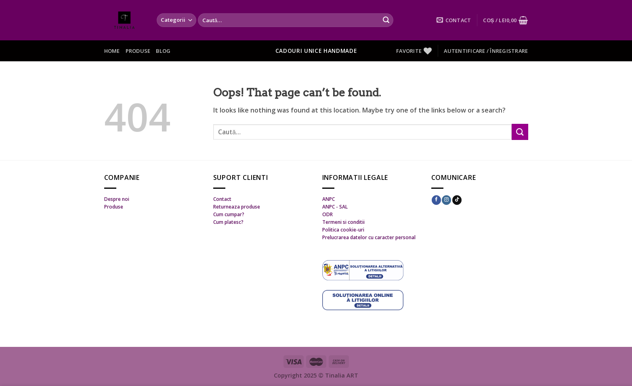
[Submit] (386, 20)
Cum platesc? (228, 222)
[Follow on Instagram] (446, 200)
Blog (163, 50)
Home (112, 50)
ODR (327, 214)
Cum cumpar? (228, 214)
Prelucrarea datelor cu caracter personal (369, 237)
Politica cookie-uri (343, 229)
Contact (222, 199)
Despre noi (116, 199)
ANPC (328, 199)
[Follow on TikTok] (457, 200)
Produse (138, 50)
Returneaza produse (236, 206)
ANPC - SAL (335, 206)
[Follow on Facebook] (436, 200)
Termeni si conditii (343, 222)
